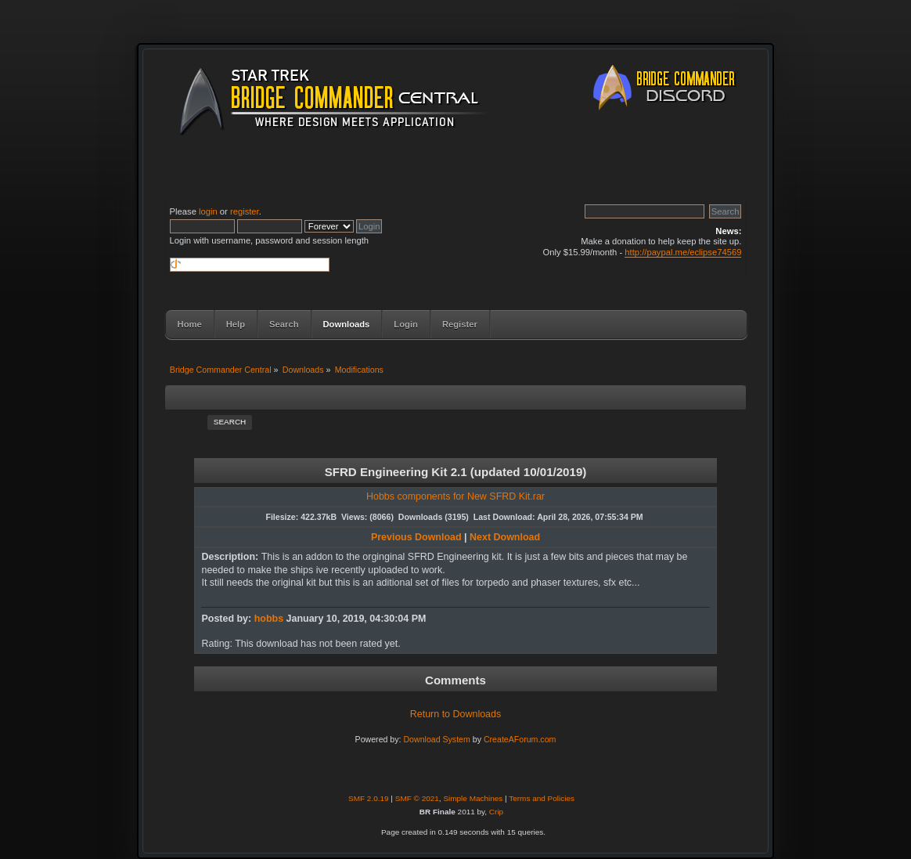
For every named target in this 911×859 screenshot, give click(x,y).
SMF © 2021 (417, 798)
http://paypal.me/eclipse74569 (683, 252)
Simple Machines (472, 798)
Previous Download (416, 537)
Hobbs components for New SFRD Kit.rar (455, 496)
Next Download (505, 537)
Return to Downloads (455, 714)
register (244, 211)
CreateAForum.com (520, 739)
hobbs (268, 618)
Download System (436, 739)
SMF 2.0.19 (368, 798)
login (208, 211)
